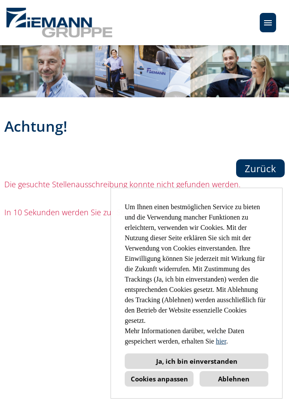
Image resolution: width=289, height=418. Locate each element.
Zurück (260, 168)
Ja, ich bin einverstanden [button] (196, 361)
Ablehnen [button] (233, 379)
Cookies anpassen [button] (159, 379)
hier (221, 341)
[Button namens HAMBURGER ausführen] (268, 22)
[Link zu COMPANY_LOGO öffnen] (59, 22)
